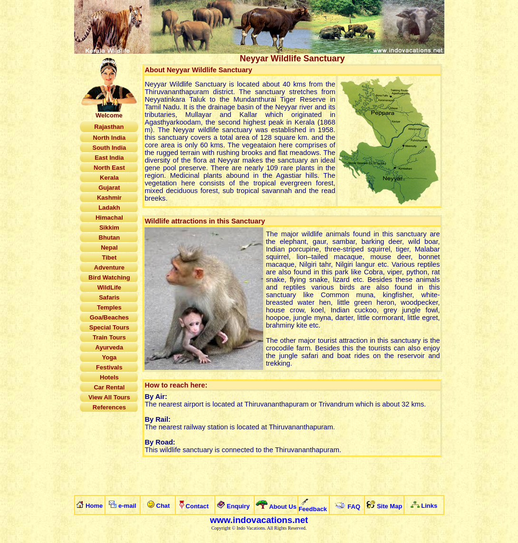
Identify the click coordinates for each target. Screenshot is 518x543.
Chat (163, 505)
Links (429, 505)
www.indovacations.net (259, 520)
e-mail (127, 505)
